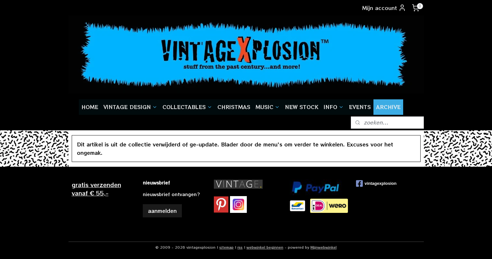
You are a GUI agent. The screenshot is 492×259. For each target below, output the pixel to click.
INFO (334, 107)
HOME (89, 107)
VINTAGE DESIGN (130, 107)
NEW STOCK (302, 107)
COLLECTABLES (187, 107)
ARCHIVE (388, 107)
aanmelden (162, 210)
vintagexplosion (376, 183)
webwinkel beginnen (264, 247)
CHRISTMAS (233, 107)
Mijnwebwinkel (323, 247)
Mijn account (384, 8)
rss (240, 247)
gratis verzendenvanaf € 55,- (96, 188)
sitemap (226, 247)
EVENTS (360, 107)
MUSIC (268, 107)
